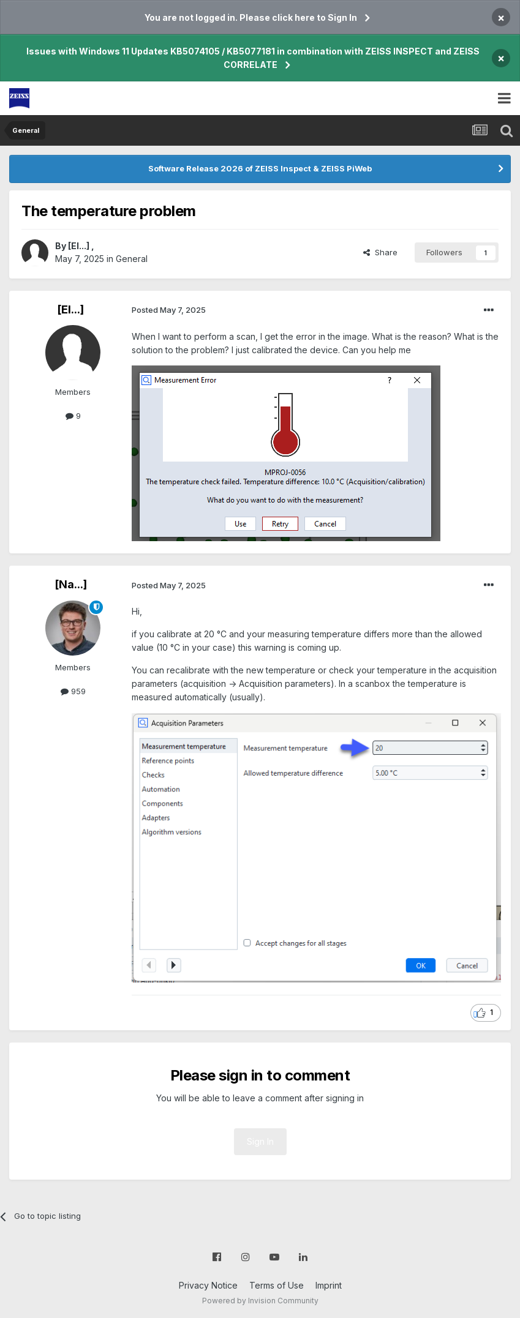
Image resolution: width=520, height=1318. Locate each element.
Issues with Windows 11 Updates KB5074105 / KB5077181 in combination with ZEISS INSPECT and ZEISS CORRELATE (253, 58)
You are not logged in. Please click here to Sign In (251, 17)
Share (380, 252)
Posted (169, 310)
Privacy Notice (208, 1285)
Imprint (328, 1285)
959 (73, 691)
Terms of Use (276, 1285)
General (132, 258)
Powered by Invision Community (260, 1300)
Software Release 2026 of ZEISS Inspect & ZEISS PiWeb (260, 168)
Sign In (260, 1141)
